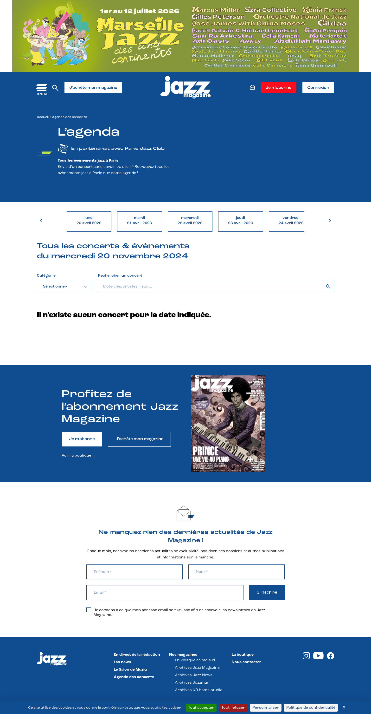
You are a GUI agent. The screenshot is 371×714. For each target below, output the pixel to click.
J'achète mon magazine (93, 87)
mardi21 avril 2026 (139, 220)
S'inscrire (267, 592)
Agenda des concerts (134, 677)
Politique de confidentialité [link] (310, 708)
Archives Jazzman (192, 683)
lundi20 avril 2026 (89, 220)
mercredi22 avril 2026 (190, 220)
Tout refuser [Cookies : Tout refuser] (233, 708)
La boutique (243, 655)
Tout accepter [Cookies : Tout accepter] (201, 708)
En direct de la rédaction (137, 655)
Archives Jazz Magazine (197, 668)
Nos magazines (183, 655)
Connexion (318, 87)
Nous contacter (247, 662)
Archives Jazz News (193, 675)
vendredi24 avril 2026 (291, 220)
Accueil (43, 117)
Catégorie (46, 276)
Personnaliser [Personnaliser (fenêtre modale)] (265, 708)
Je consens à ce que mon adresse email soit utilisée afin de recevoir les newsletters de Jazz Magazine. (175, 612)
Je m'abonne (278, 87)
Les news (122, 662)
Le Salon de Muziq (130, 670)
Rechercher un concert (120, 276)
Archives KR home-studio (199, 690)
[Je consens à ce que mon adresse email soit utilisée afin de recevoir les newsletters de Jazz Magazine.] (88, 609)
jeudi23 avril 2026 (240, 220)
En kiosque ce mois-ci (195, 660)
